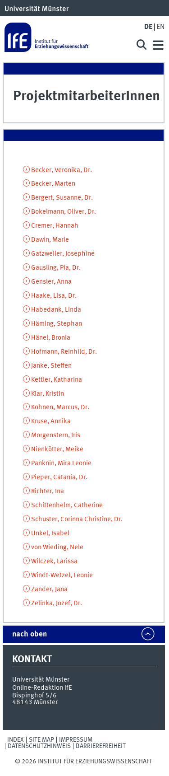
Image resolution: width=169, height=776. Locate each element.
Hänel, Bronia (50, 337)
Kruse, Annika (51, 421)
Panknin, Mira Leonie (61, 463)
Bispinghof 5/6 (34, 695)
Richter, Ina (47, 491)
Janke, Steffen (51, 365)
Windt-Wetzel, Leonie (62, 575)
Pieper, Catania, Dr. (59, 477)
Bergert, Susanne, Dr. (62, 197)
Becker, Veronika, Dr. (61, 170)
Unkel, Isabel (50, 533)
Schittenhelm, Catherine (67, 505)
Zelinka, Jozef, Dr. (56, 603)
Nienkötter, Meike (57, 449)
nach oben (29, 634)
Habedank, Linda (56, 309)
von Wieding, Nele (57, 547)
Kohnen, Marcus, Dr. (60, 407)
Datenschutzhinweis (39, 746)
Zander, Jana (49, 589)
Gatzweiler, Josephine (63, 253)
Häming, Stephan (56, 323)
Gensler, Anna (51, 281)
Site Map (41, 740)
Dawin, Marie (50, 239)
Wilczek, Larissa (54, 561)
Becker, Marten (53, 183)
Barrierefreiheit (101, 746)
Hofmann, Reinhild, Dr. (64, 351)
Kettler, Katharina (56, 379)
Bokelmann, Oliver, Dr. (63, 211)
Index (15, 740)
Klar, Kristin (47, 393)
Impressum (75, 740)
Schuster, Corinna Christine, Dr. (77, 519)
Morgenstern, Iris (55, 435)
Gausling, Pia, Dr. (56, 267)
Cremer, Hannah (54, 225)
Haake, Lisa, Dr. (54, 295)
